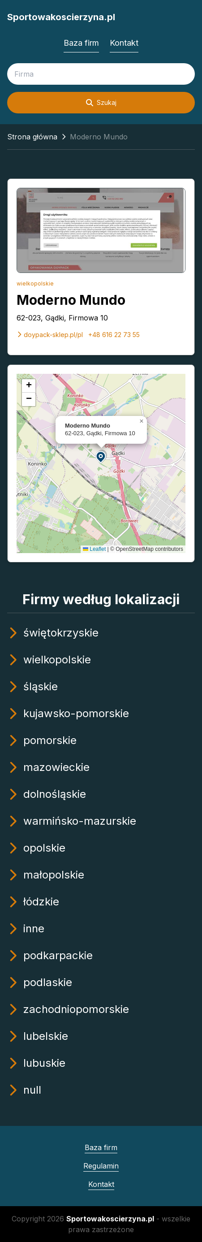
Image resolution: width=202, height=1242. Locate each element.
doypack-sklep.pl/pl (50, 334)
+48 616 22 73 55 (114, 334)
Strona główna (32, 136)
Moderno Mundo (71, 300)
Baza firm (81, 43)
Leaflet (94, 549)
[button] (101, 456)
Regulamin (101, 1165)
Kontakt (124, 43)
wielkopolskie (35, 283)
